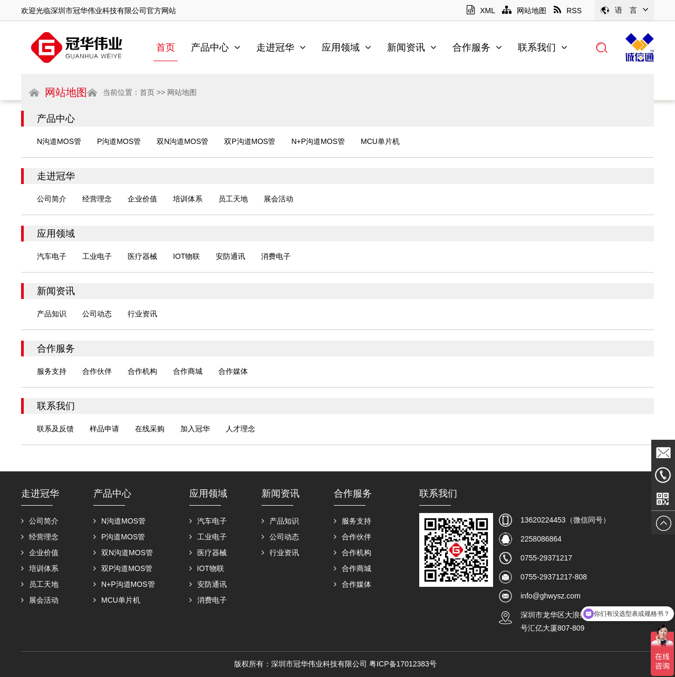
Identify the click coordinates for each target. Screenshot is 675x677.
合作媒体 (233, 371)
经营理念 (97, 199)
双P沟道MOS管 (249, 141)
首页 (165, 47)
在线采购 (150, 428)
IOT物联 (186, 256)
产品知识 (51, 314)
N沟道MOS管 (59, 141)
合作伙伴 (97, 371)
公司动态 (97, 314)
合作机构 (142, 371)
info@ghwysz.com (550, 596)
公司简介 (51, 199)
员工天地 (233, 199)
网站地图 (524, 10)
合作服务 (477, 47)
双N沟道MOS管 (182, 141)
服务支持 (51, 371)
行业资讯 (142, 314)
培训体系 (187, 199)
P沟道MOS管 (119, 141)
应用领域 (346, 47)
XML (481, 10)
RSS (568, 10)
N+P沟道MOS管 (318, 141)
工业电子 (97, 256)
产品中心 (215, 47)
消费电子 (276, 256)
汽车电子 (51, 256)
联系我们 (542, 47)
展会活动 (278, 199)
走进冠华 (281, 47)
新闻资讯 (412, 47)
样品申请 (104, 428)
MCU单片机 (380, 141)
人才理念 (240, 428)
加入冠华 (195, 428)
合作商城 (187, 371)
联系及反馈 (55, 428)
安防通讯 (230, 256)
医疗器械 (142, 256)
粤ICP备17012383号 (403, 664)
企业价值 (142, 199)
